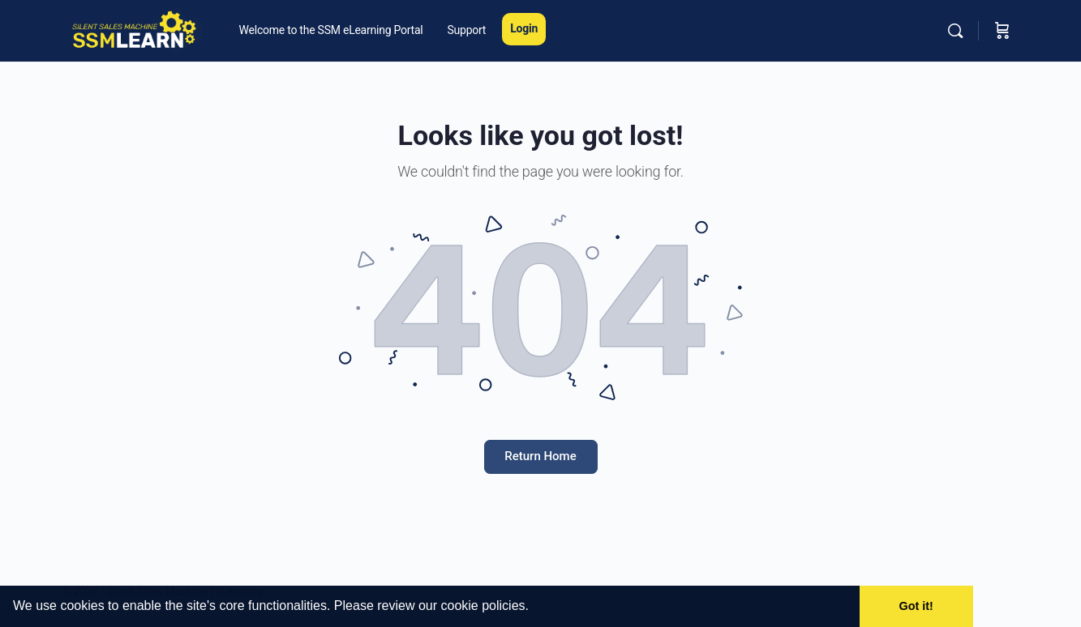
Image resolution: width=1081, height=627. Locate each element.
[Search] (955, 31)
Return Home (540, 456)
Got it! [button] (916, 605)
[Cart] (1002, 31)
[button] (534, 607)
